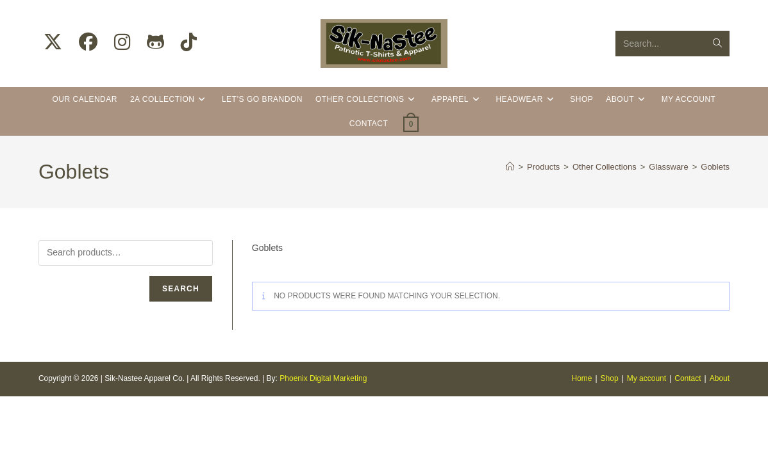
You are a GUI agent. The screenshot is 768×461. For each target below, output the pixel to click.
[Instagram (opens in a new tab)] (122, 42)
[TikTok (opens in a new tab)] (189, 42)
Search (180, 288)
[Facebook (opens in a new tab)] (88, 42)
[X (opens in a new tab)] (52, 42)
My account (646, 443)
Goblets (715, 167)
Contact (687, 443)
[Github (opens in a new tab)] (155, 42)
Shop (610, 443)
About (720, 443)
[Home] (510, 167)
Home (581, 443)
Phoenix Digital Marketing (323, 443)
